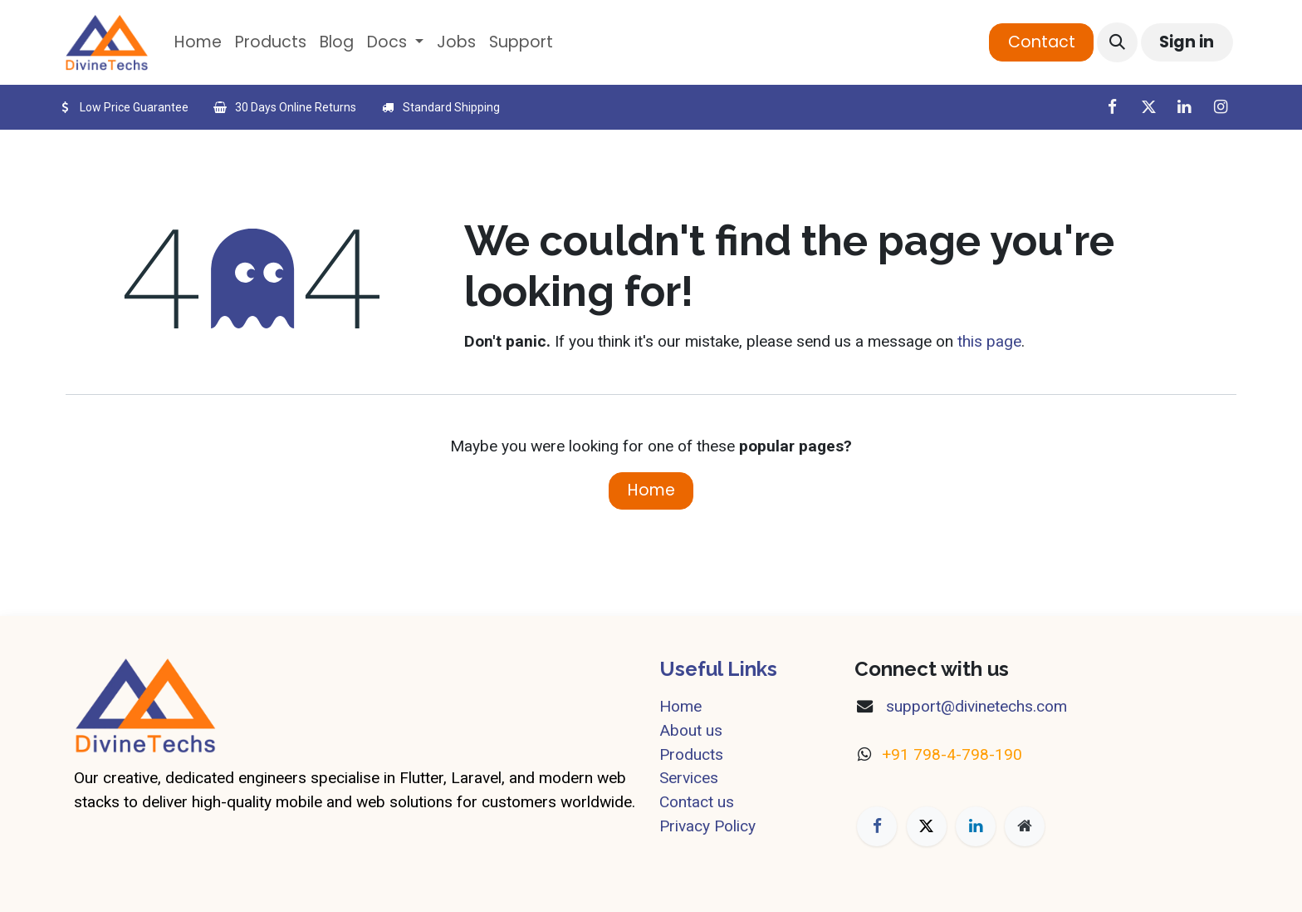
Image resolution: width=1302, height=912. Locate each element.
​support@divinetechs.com (974, 706)
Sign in (1186, 42)
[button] (1117, 42)
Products (691, 754)
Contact (1041, 42)
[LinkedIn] (1184, 107)
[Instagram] (1220, 107)
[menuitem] (198, 43)
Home (651, 490)
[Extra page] (1025, 826)
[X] (1148, 107)
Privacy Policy (707, 826)
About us (690, 730)
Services (688, 777)
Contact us (696, 801)
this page (989, 341)
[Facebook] (1112, 107)
